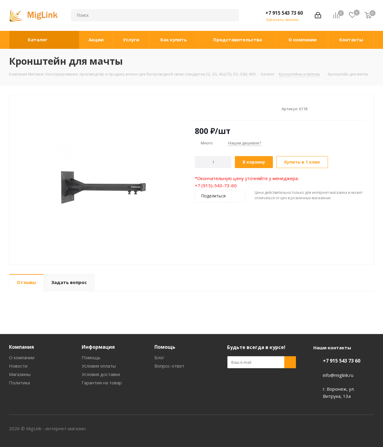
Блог (159, 357)
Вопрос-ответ (169, 366)
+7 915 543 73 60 (284, 13)
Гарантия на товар (102, 383)
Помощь (91, 357)
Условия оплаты (99, 366)
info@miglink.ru (338, 375)
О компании (21, 357)
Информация (98, 347)
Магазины (20, 374)
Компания (21, 347)
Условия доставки (101, 374)
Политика (19, 383)
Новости (18, 366)
